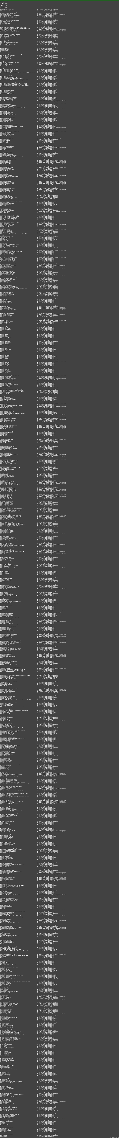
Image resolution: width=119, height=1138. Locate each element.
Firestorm (7, 440)
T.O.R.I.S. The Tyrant (11, 526)
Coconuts (5, 434)
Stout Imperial (11, 575)
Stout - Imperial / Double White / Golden (52, 138)
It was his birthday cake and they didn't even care (15, 413)
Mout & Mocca (8, 295)
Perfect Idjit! (7, 359)
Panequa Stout (9, 512)
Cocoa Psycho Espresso (10, 169)
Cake (6, 331)
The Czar (6, 101)
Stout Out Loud (10, 530)
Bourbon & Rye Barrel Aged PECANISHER (14, 263)
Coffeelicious (8, 133)
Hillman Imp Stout (7, 554)
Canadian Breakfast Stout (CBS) (11, 454)
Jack (8, 382)
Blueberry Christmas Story (13, 124)
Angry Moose (9, 373)
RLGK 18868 (6, 45)
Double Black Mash (8, 58)
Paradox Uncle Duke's (9, 187)
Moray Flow (6, 240)
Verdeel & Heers (8, 300)
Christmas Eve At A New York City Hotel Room (14, 405)
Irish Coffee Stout (9, 543)
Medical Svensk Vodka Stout (10, 252)
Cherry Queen (9, 76)
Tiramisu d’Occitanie (8, 421)
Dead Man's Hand (8, 509)
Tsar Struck (7, 195)
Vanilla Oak (7, 369)
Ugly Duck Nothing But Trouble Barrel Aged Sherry (14, 545)
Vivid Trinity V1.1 (10, 301)
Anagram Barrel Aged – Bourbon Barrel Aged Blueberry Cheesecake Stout (19, 326)
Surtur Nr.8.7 (6, 153)
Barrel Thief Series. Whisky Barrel (13, 484)
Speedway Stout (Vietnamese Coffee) (12, 33)
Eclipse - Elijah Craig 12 (9, 426)
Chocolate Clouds (9, 112)
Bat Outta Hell (9, 462)
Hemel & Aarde (8, 293)
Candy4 (6, 336)
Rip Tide (7, 189)
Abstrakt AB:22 (8, 164)
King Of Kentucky (8, 64)
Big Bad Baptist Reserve (8, 398)
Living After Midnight (10, 481)
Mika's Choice (9, 546)
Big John (8, 482)
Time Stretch (8, 119)
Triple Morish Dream (10, 93)
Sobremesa (8, 118)
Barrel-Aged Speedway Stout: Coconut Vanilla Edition (15, 27)
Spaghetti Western (8, 196)
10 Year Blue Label (7, 281)
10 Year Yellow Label (8, 285)
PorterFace (6, 43)
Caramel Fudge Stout (8, 560)
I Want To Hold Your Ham (11, 518)
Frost (5, 574)
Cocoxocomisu (8, 10)
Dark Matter (9, 449)
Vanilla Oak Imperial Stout (10, 159)
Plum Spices (7, 361)
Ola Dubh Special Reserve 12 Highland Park (15, 508)
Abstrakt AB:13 (8, 162)
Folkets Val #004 (12, 260)
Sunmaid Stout (8, 191)
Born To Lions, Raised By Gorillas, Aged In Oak (14, 551)
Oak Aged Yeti (9, 494)
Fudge (6, 350)
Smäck (5, 238)
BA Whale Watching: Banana (10, 431)
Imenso (6, 96)
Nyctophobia (6, 539)
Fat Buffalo (7, 202)
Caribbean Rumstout (9, 533)
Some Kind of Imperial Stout (12, 384)
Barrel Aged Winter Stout (8, 432)
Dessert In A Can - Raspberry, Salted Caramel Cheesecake (17, 85)
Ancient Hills (9, 267)
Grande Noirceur (10, 310)
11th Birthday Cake (10, 70)
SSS (6, 299)
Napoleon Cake (8, 204)
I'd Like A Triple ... (8, 410)
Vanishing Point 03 (10, 547)
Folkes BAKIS (11, 256)
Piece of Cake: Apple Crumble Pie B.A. (12, 467)
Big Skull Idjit (7, 328)
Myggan (5, 51)
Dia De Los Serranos (11, 498)
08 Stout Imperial (7, 121)
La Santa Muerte (8, 65)
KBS (6, 456)
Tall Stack (8, 92)
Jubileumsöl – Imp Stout (12, 568)
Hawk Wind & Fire (9, 87)
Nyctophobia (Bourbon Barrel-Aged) (11, 540)
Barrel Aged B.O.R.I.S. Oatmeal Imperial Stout (16, 524)
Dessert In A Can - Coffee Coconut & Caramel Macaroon (17, 79)
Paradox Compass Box (9, 178)
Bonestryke (7, 571)
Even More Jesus (8, 406)
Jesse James (7, 63)
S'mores (8, 115)
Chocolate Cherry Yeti (11, 488)
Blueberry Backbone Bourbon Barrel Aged (14, 156)
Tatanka (8, 529)
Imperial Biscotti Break (9, 411)
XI (6, 404)
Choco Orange (8, 340)
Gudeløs (8, 314)
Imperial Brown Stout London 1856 (11, 565)
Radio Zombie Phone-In (10, 188)
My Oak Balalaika (10, 232)
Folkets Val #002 (12, 259)
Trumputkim (7, 536)
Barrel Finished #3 (8, 387)
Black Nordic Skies (8, 56)
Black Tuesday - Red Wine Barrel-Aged (12, 219)
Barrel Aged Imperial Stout (10, 55)
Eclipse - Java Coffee (9, 427)
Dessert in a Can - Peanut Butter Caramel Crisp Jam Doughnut (18, 84)
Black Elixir (10, 308)
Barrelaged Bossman (11, 227)
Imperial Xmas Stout (11, 380)
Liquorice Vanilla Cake (9, 203)
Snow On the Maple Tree (12, 270)
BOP (7, 141)
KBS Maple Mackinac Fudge (11, 457)
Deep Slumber (9, 135)
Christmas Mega (8, 342)
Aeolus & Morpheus (8, 52)
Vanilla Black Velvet (8, 502)
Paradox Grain (8, 180)
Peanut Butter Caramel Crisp (11, 277)
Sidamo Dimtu (7, 368)
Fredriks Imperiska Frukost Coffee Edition (13, 515)
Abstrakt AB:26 (8, 166)
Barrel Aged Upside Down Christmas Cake (14, 75)
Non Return (6, 585)
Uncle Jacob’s (6, 103)
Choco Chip (7, 338)
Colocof (6, 57)
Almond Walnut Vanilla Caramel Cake (12, 198)
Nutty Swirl (7, 356)
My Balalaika (9, 231)
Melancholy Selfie (8, 175)
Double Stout (9, 499)
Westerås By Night (11, 279)
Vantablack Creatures (8, 106)
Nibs (6, 205)
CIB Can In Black (9, 522)
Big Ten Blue (6, 36)
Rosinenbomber (7, 208)
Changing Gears (9, 154)
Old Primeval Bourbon (10, 146)
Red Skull (9, 383)
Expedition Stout (7, 139)
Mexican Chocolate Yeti (11, 492)
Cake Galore (7, 333)
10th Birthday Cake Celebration (12, 69)
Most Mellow (7, 354)
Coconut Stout (6, 433)
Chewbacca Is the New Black (13, 131)
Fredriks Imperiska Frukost (10, 514)
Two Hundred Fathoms (10, 471)
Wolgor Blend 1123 (8, 152)
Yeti (7, 496)
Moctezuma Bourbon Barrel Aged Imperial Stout (14, 12)
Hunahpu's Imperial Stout (11, 265)
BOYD (7, 142)
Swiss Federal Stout (11, 528)
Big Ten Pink (6, 37)
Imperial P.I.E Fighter (10, 90)
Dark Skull (9, 376)
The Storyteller (10, 271)
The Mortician (7, 66)
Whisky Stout (7, 237)
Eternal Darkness (9, 129)
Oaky (6, 357)
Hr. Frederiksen (8, 61)
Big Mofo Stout (8, 209)
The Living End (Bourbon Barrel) (10, 246)
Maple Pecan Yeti (10, 491)
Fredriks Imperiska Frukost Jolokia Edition (13, 516)
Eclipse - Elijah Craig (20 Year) (11, 425)
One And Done (6, 566)
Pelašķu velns (7, 579)
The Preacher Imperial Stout (11, 556)
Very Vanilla (7, 370)
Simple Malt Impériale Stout (10, 544)
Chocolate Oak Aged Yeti (11, 489)
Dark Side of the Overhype (8, 21)
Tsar (5, 247)
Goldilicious (10, 422)
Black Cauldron (10, 485)
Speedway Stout (8, 29)
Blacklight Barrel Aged (10, 394)
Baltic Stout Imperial (10, 558)
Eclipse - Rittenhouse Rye (10, 428)
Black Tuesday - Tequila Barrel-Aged (11, 222)
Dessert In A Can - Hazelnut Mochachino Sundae (15, 80)
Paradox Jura (8, 184)
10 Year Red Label (7, 284)
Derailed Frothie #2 (7, 438)
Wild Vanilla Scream (8, 478)
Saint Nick (7, 365)
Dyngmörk (8, 234)
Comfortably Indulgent (10, 274)
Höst (9, 474)
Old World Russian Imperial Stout (11, 176)
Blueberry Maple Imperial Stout (11, 463)
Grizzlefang (7, 572)
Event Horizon (8, 466)
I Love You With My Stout (10, 408)
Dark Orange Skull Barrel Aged (13, 375)
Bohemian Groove (11, 446)
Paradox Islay (8, 181)
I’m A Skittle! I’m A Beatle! (11, 519)
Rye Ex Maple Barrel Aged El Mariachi (12, 15)
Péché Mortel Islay (10, 313)
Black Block (7, 577)
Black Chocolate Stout (9, 210)
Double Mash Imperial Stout (9, 16)
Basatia (5, 582)
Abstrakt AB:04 (8, 160)
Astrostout (8, 392)
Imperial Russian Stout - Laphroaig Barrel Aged (14, 391)
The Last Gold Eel (8, 578)
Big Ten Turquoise (7, 40)
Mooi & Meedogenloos (9, 294)
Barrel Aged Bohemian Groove (14, 443)
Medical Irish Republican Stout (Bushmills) (13, 251)
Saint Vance (7, 366)
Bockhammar (9, 424)
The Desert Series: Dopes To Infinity (11, 586)
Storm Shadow (7, 245)
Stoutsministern (10, 147)
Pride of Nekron (9, 315)
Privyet (6, 306)
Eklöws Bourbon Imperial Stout (10, 248)
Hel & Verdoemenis (9, 292)
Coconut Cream (8, 345)
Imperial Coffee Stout (11, 378)
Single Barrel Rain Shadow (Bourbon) (11, 244)
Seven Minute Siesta (10, 117)
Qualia (11, 507)
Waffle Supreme (9, 120)
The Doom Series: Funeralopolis (10, 587)
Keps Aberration (10, 475)
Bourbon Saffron (8, 329)
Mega (6, 352)
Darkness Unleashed (10, 134)
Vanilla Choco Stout (7, 453)
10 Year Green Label (8, 282)
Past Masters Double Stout (9, 469)
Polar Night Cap (9, 278)
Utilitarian (5, 22)
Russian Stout (7, 280)
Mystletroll (7, 573)
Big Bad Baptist (7, 397)
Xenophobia (8, 396)
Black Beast (6, 477)
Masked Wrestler (9, 275)
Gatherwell (7, 48)
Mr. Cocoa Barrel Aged (12, 448)
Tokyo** (6, 194)
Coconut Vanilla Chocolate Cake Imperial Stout (14, 201)
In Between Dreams (12, 511)
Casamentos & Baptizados (12, 316)
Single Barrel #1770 (9, 190)
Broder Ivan (11, 236)
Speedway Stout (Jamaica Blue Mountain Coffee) (15, 31)
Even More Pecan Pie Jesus (10, 407)
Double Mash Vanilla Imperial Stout (11, 17)
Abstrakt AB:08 (8, 161)
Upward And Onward (9, 321)
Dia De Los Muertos (11, 19)
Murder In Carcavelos (11, 317)
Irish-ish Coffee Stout (9, 412)
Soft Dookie (7, 417)
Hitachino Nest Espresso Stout (10, 567)
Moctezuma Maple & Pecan (10, 13)
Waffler (6, 480)
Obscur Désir (5, 588)
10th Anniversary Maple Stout (9, 537)
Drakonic (6, 320)
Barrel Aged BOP (9, 140)
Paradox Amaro (8, 177)
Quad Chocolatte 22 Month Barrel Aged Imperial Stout (17, 233)
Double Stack (9, 497)
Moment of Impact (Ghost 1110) (13, 20)
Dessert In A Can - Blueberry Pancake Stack (14, 78)
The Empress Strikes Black (9, 47)
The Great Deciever (10, 138)
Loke (5, 559)
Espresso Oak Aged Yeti (11, 490)
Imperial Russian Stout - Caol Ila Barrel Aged (14, 390)
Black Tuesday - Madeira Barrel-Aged (11, 218)
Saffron (6, 363)
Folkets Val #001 (12, 258)
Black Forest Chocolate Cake (12, 460)
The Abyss (8, 303)
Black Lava (8, 470)
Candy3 (6, 335)
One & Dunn (6, 223)
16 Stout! (6, 324)
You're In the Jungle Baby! (10, 420)
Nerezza (7, 136)
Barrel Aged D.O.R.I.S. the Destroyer (14, 525)
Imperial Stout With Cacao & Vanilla (11, 42)
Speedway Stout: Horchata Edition (12, 35)
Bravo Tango (11, 273)
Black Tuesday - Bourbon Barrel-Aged (11, 213)
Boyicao (8, 111)
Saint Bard (7, 364)
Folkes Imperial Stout (13, 257)
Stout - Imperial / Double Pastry (51, 10)
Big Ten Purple (6, 38)
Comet (7, 143)
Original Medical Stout (9, 253)
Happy (6, 351)
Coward (6, 239)
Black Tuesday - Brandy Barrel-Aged (11, 215)
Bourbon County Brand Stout (12, 483)
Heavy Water (8, 127)
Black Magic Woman (9, 532)
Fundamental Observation (11, 155)
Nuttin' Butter (7, 23)
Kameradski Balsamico (9, 9)
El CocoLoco (9, 377)
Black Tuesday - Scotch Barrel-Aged (11, 220)
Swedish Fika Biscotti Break (10, 418)
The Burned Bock (10, 476)
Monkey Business (9, 91)
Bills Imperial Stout (9, 501)
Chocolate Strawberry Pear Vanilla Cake (13, 199)
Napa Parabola (8, 441)
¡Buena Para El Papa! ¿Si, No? (11, 197)
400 (9, 307)
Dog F (6, 173)
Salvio (5, 243)
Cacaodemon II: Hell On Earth (10, 105)
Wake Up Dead (9, 589)
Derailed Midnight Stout (8, 439)
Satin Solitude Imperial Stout (13, 254)
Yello (5, 122)
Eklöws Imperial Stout (8, 250)
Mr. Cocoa (10, 447)
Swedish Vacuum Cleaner (9, 561)
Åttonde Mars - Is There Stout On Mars (15, 126)
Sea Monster (9, 108)
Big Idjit (6, 327)
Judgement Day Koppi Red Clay (11, 464)
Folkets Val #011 (12, 261)
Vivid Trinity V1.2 (10, 302)
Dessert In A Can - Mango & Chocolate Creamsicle (16, 82)
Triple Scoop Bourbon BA (11, 94)
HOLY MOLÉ (8, 89)
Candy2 (6, 334)
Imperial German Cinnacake (11, 97)
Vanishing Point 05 (10, 550)
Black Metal (8, 557)
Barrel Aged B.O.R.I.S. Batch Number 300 (15, 523)
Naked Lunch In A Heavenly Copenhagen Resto (14, 415)
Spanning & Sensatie (9, 298)
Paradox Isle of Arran (9, 182)
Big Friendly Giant (8, 132)
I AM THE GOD (8, 564)
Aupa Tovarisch (7, 581)
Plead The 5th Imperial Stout (11, 286)
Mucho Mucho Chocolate (11, 114)
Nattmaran (12, 505)
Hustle (5, 41)
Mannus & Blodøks (9, 99)
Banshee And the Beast (11, 268)
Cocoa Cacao (7, 344)
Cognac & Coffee (8, 347)
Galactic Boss (9, 230)
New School (7, 355)
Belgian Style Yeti (10, 487)
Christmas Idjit (7, 341)
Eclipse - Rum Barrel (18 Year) (11, 429)
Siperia (8, 570)
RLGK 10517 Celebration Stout (10, 44)
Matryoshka (8, 113)
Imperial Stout (41, 10)
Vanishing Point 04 (10, 549)
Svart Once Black (7, 264)
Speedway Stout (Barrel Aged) (11, 30)
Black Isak (7, 291)
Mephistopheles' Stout (8, 100)
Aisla (5, 148)
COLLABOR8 (8, 157)
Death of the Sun (8, 319)
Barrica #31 (6, 372)
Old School (7, 358)
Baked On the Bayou (8, 212)
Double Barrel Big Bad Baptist (10, 399)
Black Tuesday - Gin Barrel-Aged (10, 217)
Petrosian (6, 241)
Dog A (6, 170)
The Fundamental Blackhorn (11, 535)
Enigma (7, 521)
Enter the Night (10, 452)
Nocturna (7, 49)
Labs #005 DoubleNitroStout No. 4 (10, 538)
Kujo (7, 450)
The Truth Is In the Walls (9, 26)
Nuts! (6, 206)
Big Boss (8, 229)
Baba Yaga (6, 50)
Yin (5, 419)
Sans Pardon (15, 287)
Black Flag (8, 322)
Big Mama (10, 445)
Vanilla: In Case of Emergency (10, 226)
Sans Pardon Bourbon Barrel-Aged (20, 288)
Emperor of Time (9, 86)
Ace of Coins (7, 14)
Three (7, 128)
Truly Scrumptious (7, 563)
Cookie (6, 348)
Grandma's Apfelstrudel (10, 461)
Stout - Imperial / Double (49, 15)
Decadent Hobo (8, 349)
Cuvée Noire (7, 211)
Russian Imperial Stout (43, 9)
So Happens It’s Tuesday (9, 224)
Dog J (6, 174)
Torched (6, 473)
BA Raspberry (7, 149)
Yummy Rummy (8, 371)
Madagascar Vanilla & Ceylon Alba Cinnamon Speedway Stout (17, 28)
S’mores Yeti (9, 495)
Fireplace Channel (9, 145)
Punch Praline (7, 362)
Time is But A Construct (8, 225)
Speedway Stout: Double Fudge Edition (13, 34)
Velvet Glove (7, 553)
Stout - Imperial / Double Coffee (51, 24)
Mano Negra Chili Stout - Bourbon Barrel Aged (14, 54)
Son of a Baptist (7, 400)
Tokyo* (6, 192)
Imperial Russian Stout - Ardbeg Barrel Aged (14, 389)
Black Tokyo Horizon (9, 167)
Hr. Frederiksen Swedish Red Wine (12, 62)
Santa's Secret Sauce (10, 517)
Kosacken (12, 504)
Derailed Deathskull (7, 435)
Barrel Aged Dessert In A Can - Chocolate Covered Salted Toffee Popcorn (20, 72)
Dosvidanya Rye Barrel (9, 305)
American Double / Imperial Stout (45, 14)
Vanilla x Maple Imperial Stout (10, 98)
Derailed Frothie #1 (7, 436)
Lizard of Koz (8, 459)
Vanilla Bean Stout (7, 104)
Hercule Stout (9, 386)
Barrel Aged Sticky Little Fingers (12, 73)
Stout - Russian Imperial (53, 9)
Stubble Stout (10, 125)
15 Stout (6, 323)
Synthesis (7, 24)
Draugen (11, 503)
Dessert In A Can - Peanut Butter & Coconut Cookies (16, 83)
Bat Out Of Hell (8, 289)
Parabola (7, 442)
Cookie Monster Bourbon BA (11, 77)
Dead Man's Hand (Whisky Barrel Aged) (13, 510)
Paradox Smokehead (9, 185)
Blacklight (8, 393)
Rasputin (7, 296)
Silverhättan (7, 110)
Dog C (6, 171)
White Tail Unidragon (11, 272)
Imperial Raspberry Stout (9, 150)
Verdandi (7, 542)
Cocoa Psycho (8, 168)
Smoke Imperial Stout (12, 309)
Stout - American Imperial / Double (59, 14)
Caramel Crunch (8, 337)
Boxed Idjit (7, 330)
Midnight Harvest (7, 584)
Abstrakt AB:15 (8, 163)
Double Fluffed (8, 552)
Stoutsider (7, 401)
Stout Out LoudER (10, 531)
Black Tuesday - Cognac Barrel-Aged (11, 216)
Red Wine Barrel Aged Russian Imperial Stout (16, 107)
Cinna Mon (7, 343)
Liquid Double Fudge (9, 414)
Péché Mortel (9, 312)
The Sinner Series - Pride (10, 68)
